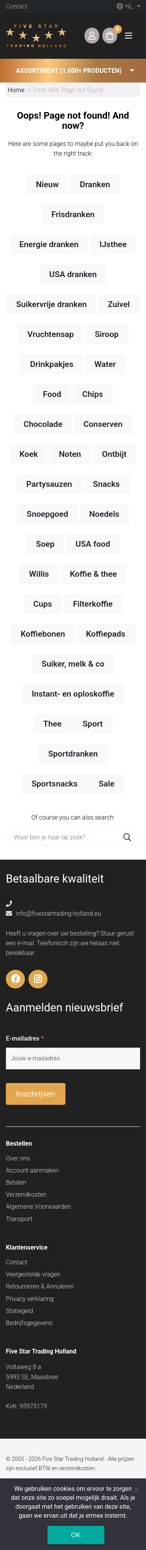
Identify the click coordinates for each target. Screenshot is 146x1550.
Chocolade (42, 424)
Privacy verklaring (30, 1298)
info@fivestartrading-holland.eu (53, 913)
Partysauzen (49, 484)
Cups (42, 604)
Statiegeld (19, 1311)
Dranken (95, 184)
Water (105, 364)
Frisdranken (73, 214)
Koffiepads (105, 634)
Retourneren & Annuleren (40, 1286)
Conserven (103, 424)
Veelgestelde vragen (33, 1274)
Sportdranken (73, 753)
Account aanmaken (32, 1170)
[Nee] (136, 1490)
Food (52, 394)
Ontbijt (114, 454)
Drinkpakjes (51, 364)
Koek (28, 454)
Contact (16, 6)
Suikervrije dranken (51, 304)
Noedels (104, 514)
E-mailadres (25, 1038)
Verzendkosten (26, 1194)
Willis (39, 574)
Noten (70, 454)
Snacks (106, 484)
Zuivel (119, 304)
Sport (93, 723)
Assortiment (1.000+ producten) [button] (69, 70)
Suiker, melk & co (73, 664)
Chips (92, 394)
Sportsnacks (54, 783)
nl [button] (125, 6)
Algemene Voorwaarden (38, 1206)
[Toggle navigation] (128, 36)
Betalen (16, 1182)
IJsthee (113, 244)
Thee (52, 723)
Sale (106, 783)
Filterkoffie (93, 604)
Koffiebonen (43, 634)
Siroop (107, 334)
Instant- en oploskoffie (73, 694)
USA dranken (73, 274)
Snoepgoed (48, 514)
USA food (93, 544)
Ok (76, 1535)
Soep (45, 544)
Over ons (18, 1158)
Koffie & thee (93, 574)
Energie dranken (49, 244)
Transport (19, 1219)
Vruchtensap (50, 334)
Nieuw (47, 184)
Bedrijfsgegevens (29, 1323)
